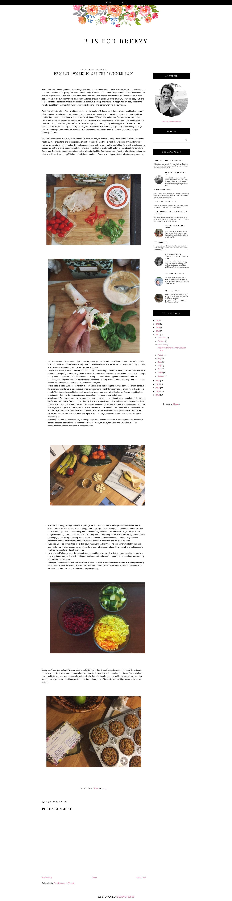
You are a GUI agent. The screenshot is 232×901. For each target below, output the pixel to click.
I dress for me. (161, 242)
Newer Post (47, 878)
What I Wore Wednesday (165, 202)
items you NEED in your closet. (168, 160)
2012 (158, 395)
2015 (158, 384)
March (160, 373)
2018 (158, 331)
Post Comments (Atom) (64, 883)
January (161, 376)
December (162, 338)
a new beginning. (173, 290)
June (160, 362)
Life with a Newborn (174, 274)
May (159, 366)
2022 (158, 324)
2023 (158, 320)
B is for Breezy (116, 41)
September (162, 345)
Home (109, 3)
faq (124, 3)
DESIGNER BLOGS (125, 897)
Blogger (176, 404)
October (161, 341)
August (160, 355)
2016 (158, 381)
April (159, 369)
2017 (158, 335)
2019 (158, 327)
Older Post (141, 878)
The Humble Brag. (162, 190)
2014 (158, 388)
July (159, 359)
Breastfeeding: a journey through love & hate (176, 256)
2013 (158, 391)
